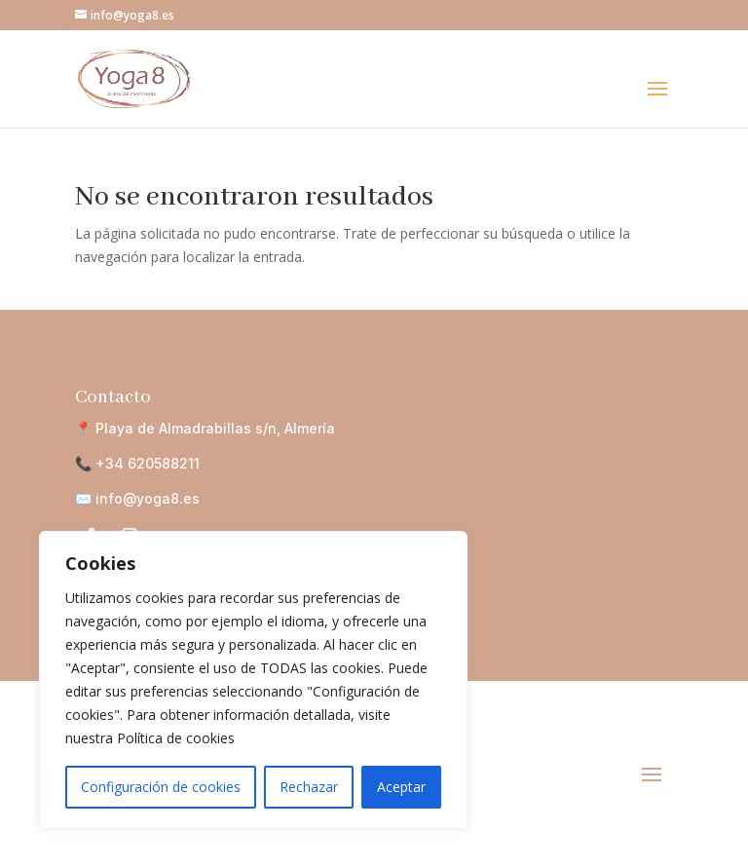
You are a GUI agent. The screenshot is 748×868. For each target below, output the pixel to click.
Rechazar (309, 786)
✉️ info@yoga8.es (137, 498)
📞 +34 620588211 (137, 463)
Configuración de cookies (161, 786)
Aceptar (401, 786)
